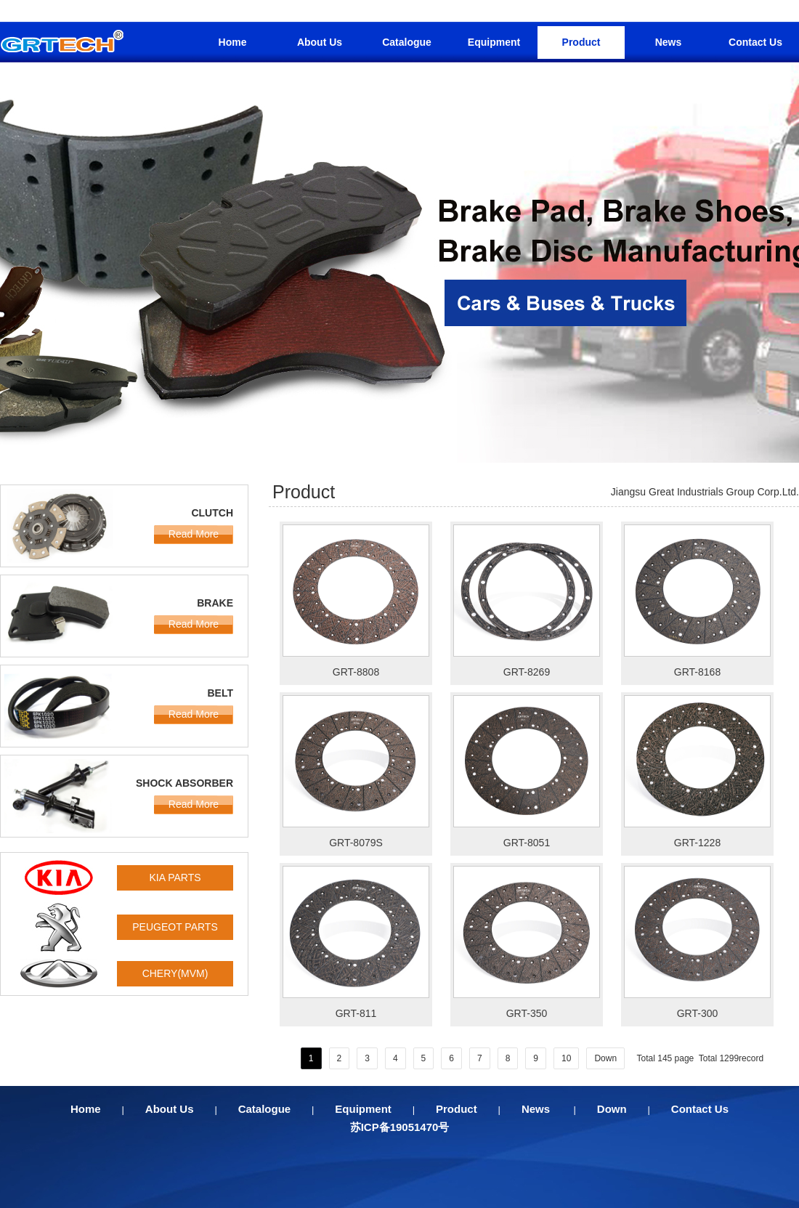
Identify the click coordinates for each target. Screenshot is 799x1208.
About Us (319, 42)
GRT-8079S (356, 842)
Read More (194, 534)
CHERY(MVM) (175, 973)
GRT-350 (527, 1013)
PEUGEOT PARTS (174, 927)
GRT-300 (697, 1013)
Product (581, 42)
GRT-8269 (526, 672)
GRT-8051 (526, 842)
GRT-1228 (697, 842)
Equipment (494, 42)
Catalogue (406, 42)
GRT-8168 (697, 672)
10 (566, 1058)
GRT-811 (356, 1013)
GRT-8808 (356, 672)
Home (233, 42)
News (668, 42)
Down (605, 1058)
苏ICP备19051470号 (400, 1127)
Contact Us (755, 42)
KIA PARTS (174, 877)
